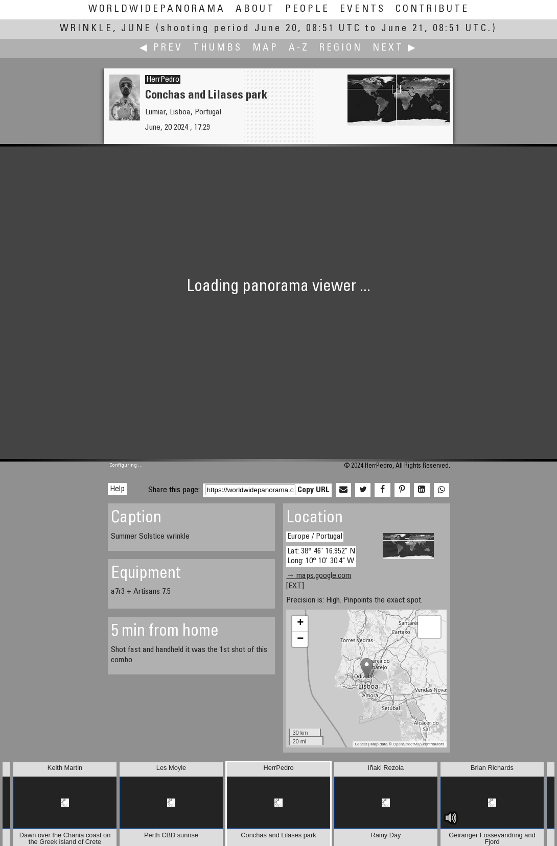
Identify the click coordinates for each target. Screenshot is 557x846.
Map (265, 48)
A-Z (299, 48)
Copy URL (313, 490)
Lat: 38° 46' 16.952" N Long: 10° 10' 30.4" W (321, 556)
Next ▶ (395, 48)
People (307, 9)
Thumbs (217, 48)
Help (117, 489)
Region (340, 48)
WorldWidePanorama (156, 9)
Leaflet (361, 744)
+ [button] (300, 623)
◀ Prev (161, 48)
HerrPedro (162, 80)
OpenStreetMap (407, 744)
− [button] (300, 639)
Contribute (432, 9)
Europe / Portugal (314, 537)
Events (362, 9)
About (255, 9)
